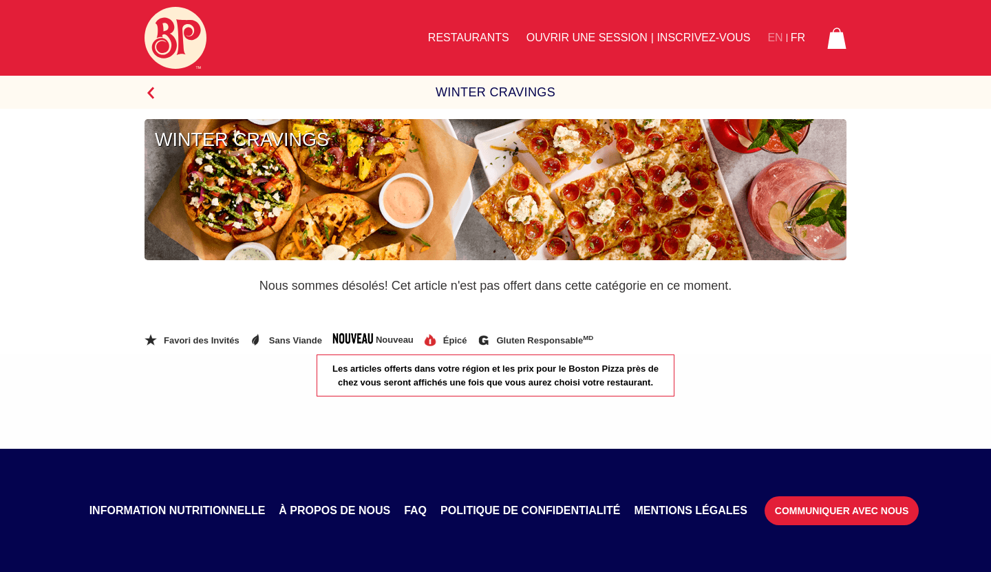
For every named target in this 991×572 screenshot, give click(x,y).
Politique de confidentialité (530, 510)
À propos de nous (334, 510)
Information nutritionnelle (177, 510)
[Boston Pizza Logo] (175, 38)
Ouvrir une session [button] (587, 37)
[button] (836, 38)
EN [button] (774, 37)
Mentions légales (690, 510)
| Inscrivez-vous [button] (701, 37)
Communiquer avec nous (841, 510)
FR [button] (798, 37)
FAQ (415, 510)
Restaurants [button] (468, 37)
